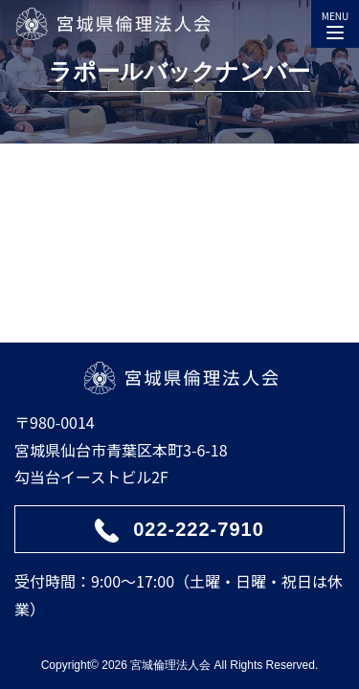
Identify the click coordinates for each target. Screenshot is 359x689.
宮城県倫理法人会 (112, 24)
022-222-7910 (198, 529)
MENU (335, 21)
